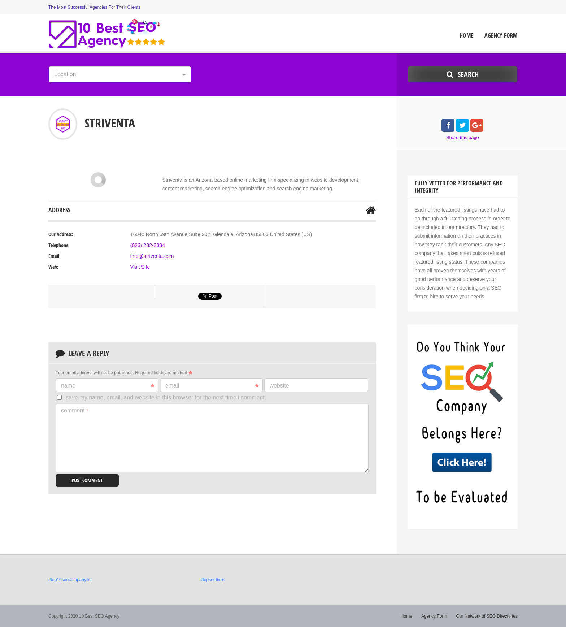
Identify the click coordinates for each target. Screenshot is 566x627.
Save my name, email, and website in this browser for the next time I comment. (166, 397)
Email (212, 385)
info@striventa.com (152, 256)
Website (279, 385)
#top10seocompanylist (69, 579)
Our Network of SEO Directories (487, 616)
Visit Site (140, 267)
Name (107, 385)
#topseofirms (212, 579)
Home (467, 35)
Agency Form (501, 35)
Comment (74, 410)
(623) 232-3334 (147, 245)
